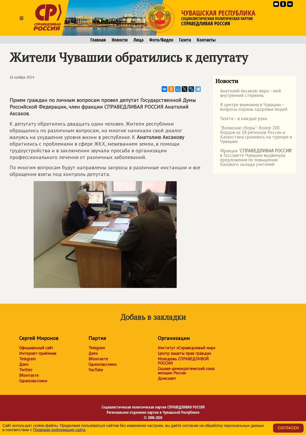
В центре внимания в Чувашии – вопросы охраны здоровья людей (251, 107)
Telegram (27, 359)
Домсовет (167, 378)
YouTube (95, 370)
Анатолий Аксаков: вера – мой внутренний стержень (248, 93)
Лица (138, 39)
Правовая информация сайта (59, 430)
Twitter (25, 370)
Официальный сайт (36, 348)
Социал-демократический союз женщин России (186, 370)
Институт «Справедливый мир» (186, 348)
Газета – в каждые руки (241, 119)
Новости (120, 39)
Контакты (206, 39)
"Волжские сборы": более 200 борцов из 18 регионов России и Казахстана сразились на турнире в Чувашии (253, 135)
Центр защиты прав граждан (184, 353)
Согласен (288, 428)
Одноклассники (33, 381)
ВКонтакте (29, 375)
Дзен (23, 364)
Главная (98, 39)
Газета (185, 39)
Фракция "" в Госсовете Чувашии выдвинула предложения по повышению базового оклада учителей (253, 158)
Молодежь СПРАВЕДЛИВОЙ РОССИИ (183, 361)
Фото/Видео (161, 39)
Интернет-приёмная (37, 353)
